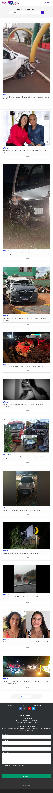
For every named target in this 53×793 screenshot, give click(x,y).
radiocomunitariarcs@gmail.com (28, 722)
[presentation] (13, 770)
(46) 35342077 (23, 721)
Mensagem (5, 752)
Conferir (26, 103)
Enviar (26, 776)
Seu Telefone (6, 746)
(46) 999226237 (32, 721)
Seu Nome (5, 734)
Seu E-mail (5, 740)
